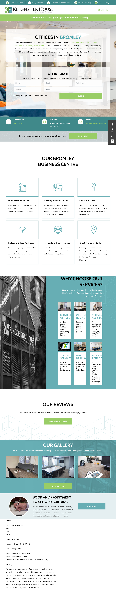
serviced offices (79, 43)
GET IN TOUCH (58, 74)
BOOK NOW (83, 136)
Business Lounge (96, 357)
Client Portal (103, 10)
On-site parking (84, 3)
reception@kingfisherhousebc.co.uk (98, 123)
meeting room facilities (36, 46)
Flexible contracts (17, 3)
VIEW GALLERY (58, 486)
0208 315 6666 (19, 123)
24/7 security (104, 3)
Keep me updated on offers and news (32, 95)
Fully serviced (37, 3)
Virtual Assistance (96, 316)
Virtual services (64, 357)
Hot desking (80, 357)
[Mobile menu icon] (112, 9)
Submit (81, 96)
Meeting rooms (80, 316)
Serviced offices (64, 316)
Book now (91, 506)
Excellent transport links (60, 3)
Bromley (70, 37)
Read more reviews (58, 421)
